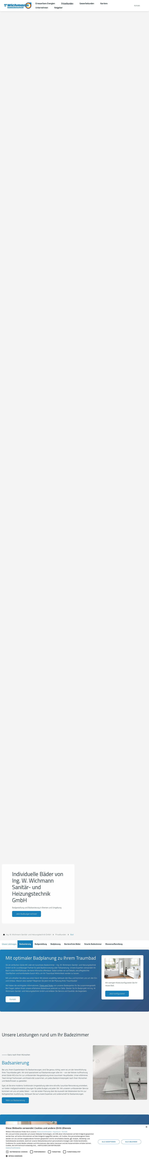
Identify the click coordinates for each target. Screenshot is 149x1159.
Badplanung (56, 944)
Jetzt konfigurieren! (117, 994)
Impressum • (57, 1132)
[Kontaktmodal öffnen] (135, 5)
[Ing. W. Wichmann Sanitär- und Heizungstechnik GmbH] (28, 935)
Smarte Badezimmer (93, 944)
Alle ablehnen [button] (131, 1142)
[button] (50, 1156)
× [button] (146, 1127)
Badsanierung (25, 944)
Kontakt (13, 999)
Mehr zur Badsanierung (15, 1100)
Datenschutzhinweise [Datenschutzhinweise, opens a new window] (13, 1148)
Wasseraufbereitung (113, 944)
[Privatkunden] (60, 935)
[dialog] (74, 1142)
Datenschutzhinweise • (45, 1132)
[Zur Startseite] (18, 5)
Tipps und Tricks (46, 985)
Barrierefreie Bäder (72, 944)
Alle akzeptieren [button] (109, 1142)
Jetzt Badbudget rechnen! (26, 914)
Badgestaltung (41, 944)
